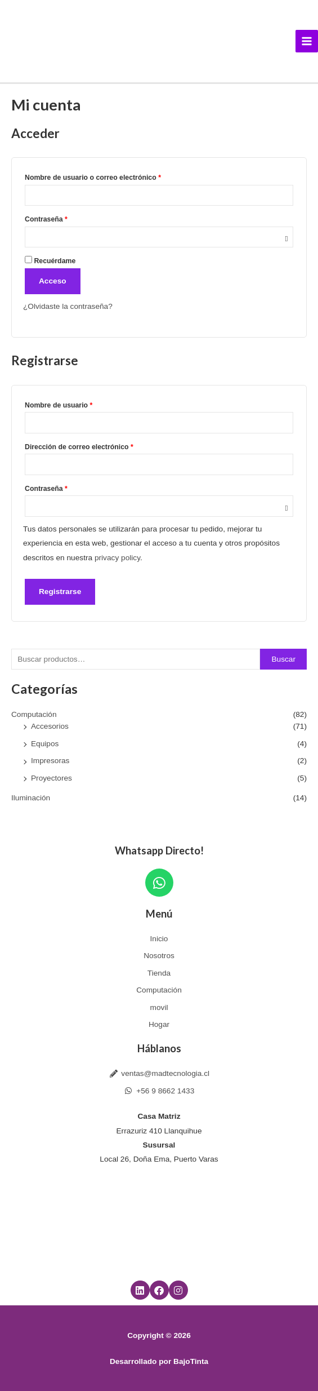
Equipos (45, 743)
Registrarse (60, 591)
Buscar (283, 659)
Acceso (52, 281)
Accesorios (50, 726)
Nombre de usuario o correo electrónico (111, 176)
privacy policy (117, 557)
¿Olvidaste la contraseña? (68, 306)
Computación (34, 714)
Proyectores (51, 778)
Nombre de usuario (77, 403)
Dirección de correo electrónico (97, 445)
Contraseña (64, 217)
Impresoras (50, 760)
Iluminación (30, 798)
